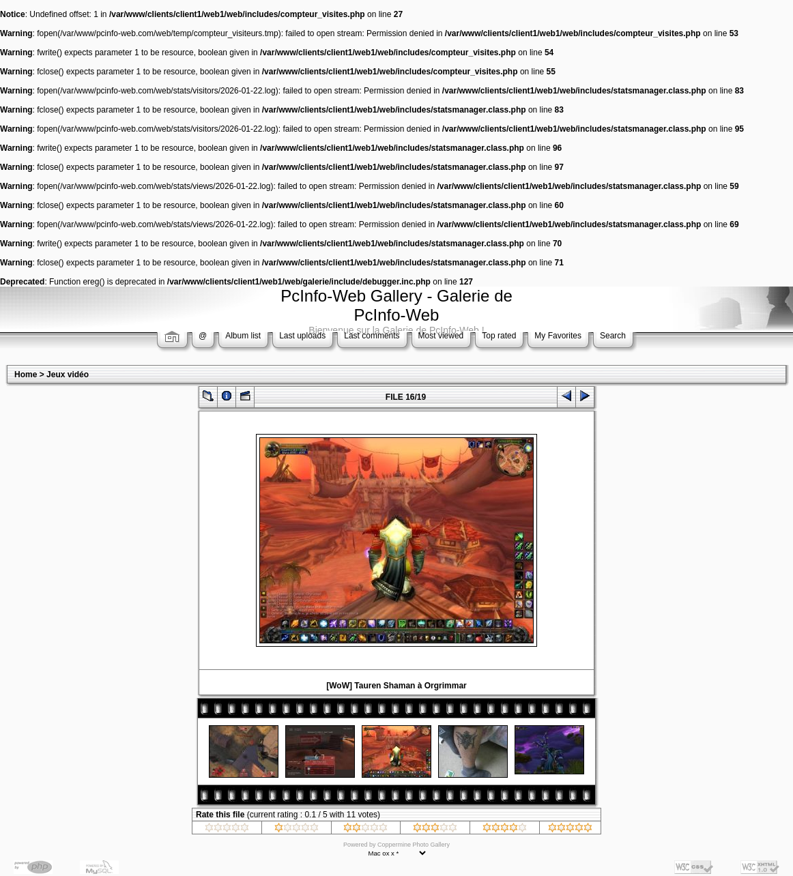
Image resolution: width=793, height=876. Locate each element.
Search (613, 335)
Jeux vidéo (67, 374)
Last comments (371, 335)
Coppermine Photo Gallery (413, 844)
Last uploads (302, 335)
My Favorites (557, 335)
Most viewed (441, 335)
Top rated (499, 335)
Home (25, 374)
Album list (243, 335)
